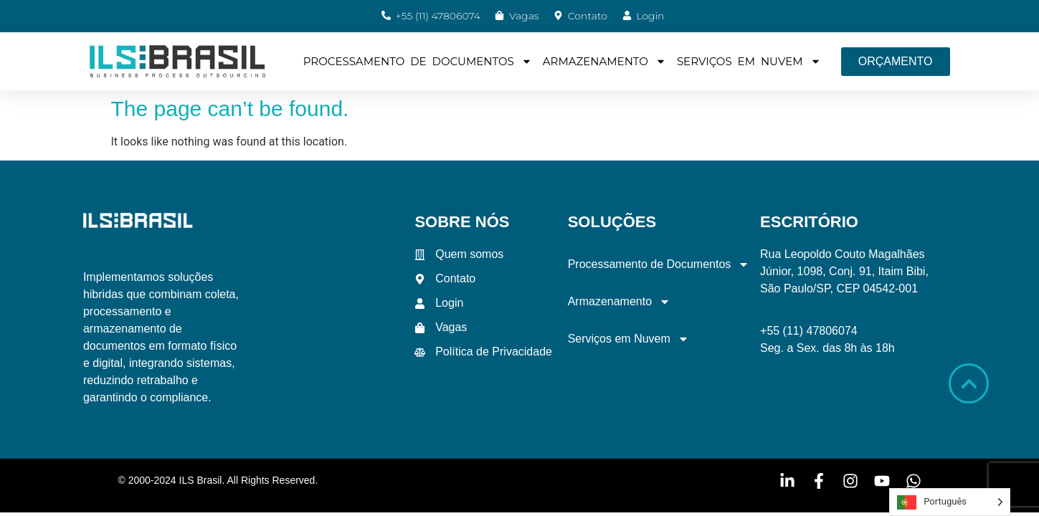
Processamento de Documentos (417, 61)
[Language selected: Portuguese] (949, 502)
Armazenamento (604, 61)
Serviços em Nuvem (749, 61)
